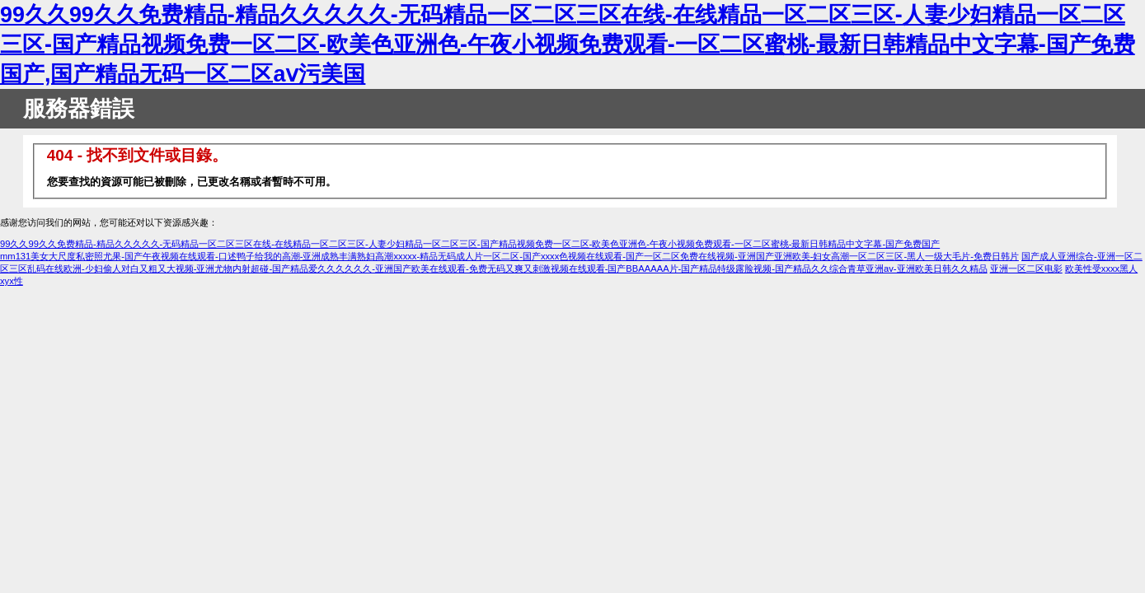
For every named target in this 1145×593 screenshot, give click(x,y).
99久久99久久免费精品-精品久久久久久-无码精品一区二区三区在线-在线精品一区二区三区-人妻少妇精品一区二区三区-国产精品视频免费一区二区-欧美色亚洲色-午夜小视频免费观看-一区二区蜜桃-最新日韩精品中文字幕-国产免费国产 (470, 244)
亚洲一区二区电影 (1026, 268)
